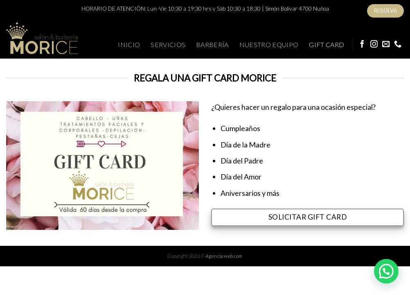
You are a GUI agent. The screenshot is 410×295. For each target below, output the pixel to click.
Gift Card (326, 44)
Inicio (129, 44)
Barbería (212, 44)
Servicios (168, 44)
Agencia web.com (223, 256)
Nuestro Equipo (269, 44)
